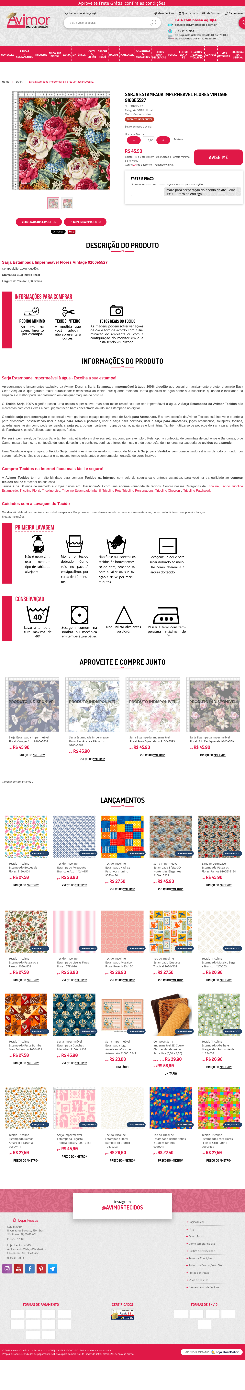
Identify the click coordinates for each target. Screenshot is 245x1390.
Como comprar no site (202, 1243)
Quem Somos (197, 1236)
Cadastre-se (236, 13)
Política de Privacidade (202, 1251)
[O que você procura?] (153, 23)
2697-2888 (15, 1239)
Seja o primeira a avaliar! (139, 126)
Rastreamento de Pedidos (204, 1287)
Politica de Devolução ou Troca (206, 1265)
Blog (191, 1229)
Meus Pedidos (166, 13)
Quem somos (190, 13)
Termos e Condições (200, 1258)
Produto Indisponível (32, 704)
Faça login (91, 13)
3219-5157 (184, 31)
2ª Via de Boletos (198, 1280)
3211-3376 (15, 1257)
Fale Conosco (213, 13)
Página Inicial (196, 1222)
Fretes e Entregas (199, 1272)
